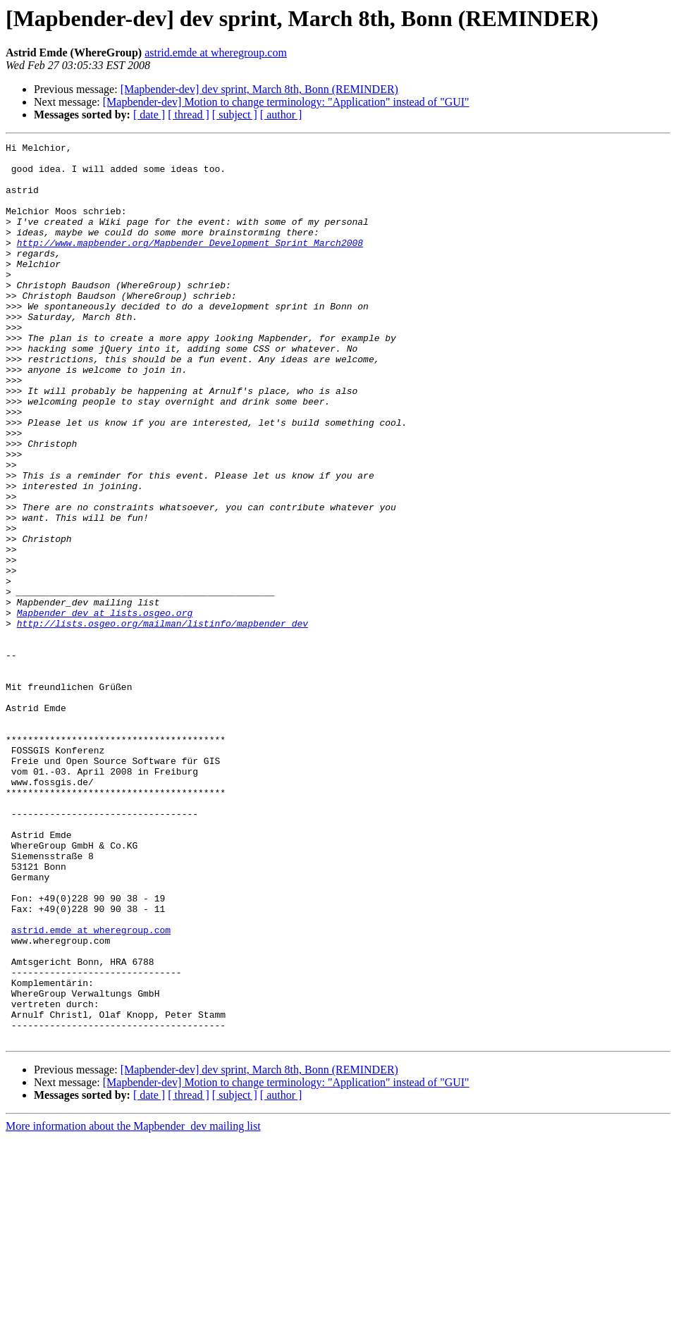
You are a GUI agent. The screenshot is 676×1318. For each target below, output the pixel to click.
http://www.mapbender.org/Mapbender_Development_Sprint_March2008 (190, 263)
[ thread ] (188, 115)
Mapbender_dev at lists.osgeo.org (105, 707)
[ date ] (149, 115)
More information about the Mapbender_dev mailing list (133, 1306)
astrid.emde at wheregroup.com (216, 52)
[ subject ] (234, 115)
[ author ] (281, 115)
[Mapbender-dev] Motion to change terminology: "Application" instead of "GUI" (286, 102)
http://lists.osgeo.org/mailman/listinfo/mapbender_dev (162, 720)
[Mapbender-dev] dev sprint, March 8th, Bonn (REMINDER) (259, 89)
